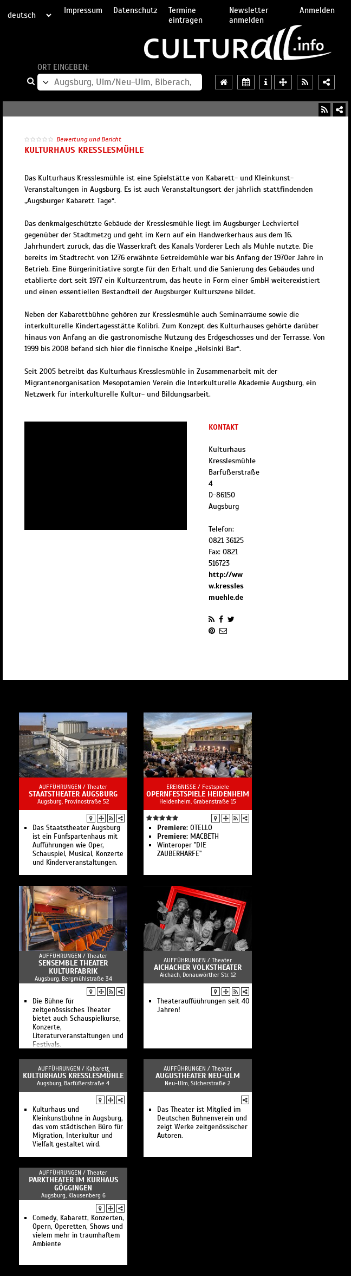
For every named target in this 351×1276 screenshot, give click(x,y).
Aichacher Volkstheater (198, 967)
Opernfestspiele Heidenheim (197, 794)
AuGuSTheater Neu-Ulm (197, 1076)
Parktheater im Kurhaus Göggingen (73, 1184)
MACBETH (188, 836)
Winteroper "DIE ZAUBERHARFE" (181, 849)
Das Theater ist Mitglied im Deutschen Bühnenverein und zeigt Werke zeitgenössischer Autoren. (202, 1122)
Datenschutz (135, 10)
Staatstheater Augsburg (73, 794)
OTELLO (184, 828)
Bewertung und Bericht (88, 139)
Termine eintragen (185, 15)
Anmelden (317, 10)
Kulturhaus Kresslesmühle (73, 1076)
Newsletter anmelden (248, 15)
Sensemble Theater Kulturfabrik (73, 967)
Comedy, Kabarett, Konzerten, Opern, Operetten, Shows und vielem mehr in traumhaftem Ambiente (78, 1231)
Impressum (83, 10)
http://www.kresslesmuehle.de (226, 586)
